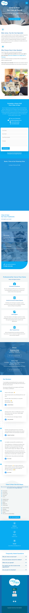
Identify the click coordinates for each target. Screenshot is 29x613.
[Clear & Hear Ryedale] (4, 3)
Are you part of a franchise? (9, 569)
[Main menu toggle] (27, 3)
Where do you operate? (8, 562)
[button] (14, 556)
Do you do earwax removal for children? (12, 559)
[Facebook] (13, 601)
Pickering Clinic (14, 350)
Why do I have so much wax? (9, 556)
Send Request (5, 148)
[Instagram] (15, 601)
